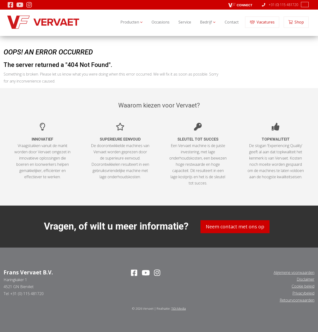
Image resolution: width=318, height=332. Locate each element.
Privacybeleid (303, 293)
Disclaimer (305, 279)
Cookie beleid (303, 286)
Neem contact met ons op (235, 226)
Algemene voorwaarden (294, 272)
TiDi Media (178, 308)
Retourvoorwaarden (297, 299)
